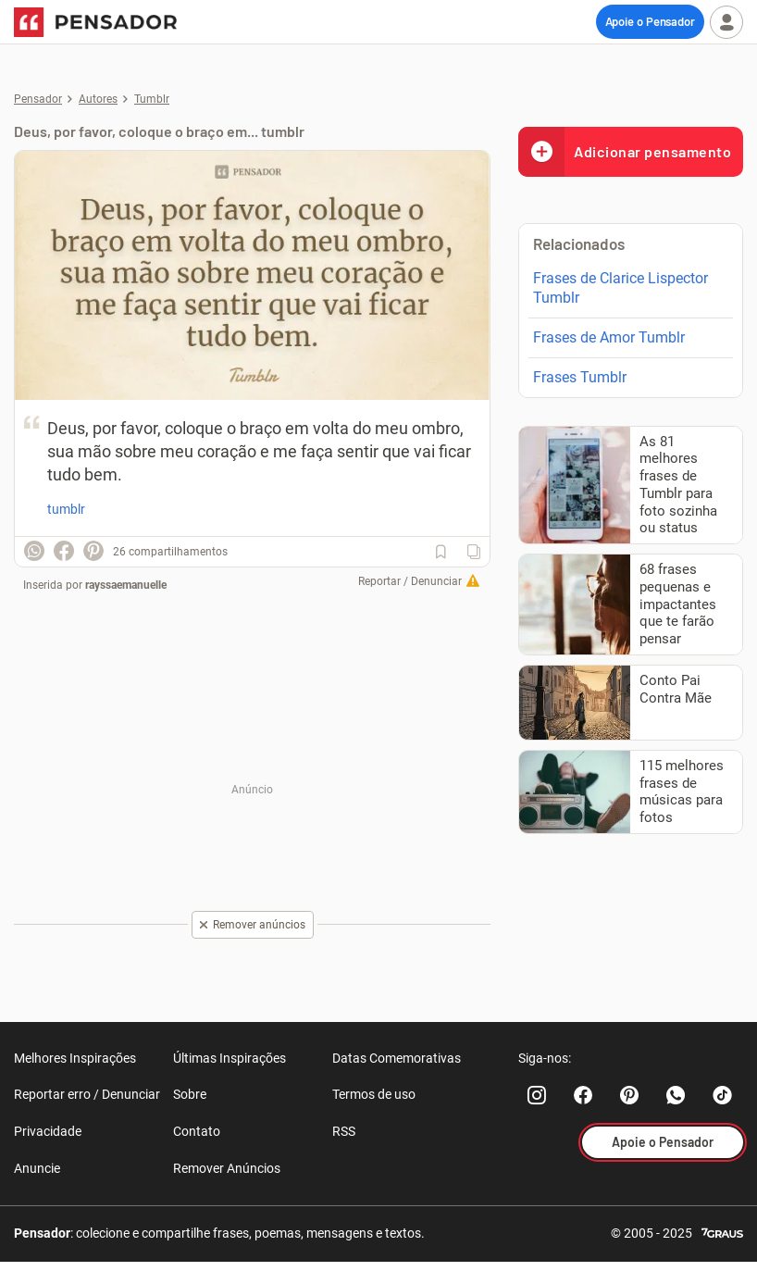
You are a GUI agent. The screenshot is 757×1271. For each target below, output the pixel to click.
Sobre (189, 1094)
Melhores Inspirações (75, 1058)
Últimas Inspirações (229, 1058)
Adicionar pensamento (624, 151)
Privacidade (47, 1131)
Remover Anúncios (226, 1168)
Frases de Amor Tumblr (609, 337)
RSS (343, 1131)
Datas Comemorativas (396, 1058)
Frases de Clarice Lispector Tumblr (620, 287)
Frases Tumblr (580, 377)
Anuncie (37, 1168)
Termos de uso (374, 1094)
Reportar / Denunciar (410, 581)
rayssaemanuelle (126, 585)
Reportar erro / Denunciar (87, 1094)
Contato (196, 1131)
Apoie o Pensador (650, 21)
